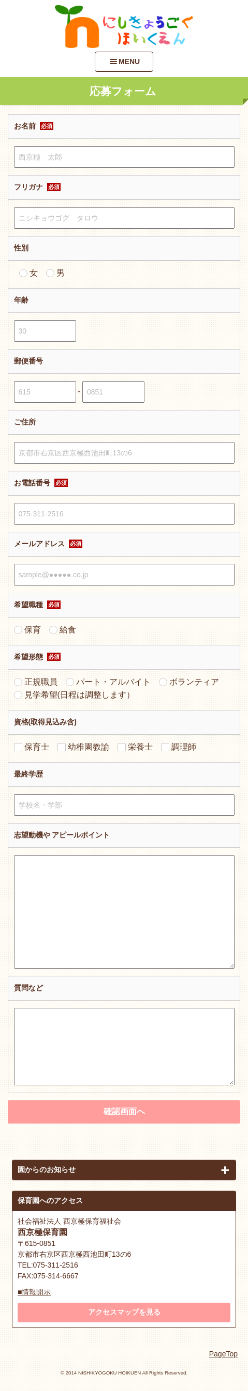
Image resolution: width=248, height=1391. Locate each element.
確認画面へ (124, 1111)
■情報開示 (34, 1292)
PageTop (223, 1354)
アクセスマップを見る (124, 1312)
